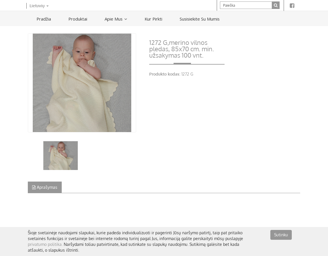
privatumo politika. (45, 244)
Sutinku (281, 234)
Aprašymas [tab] (44, 187)
